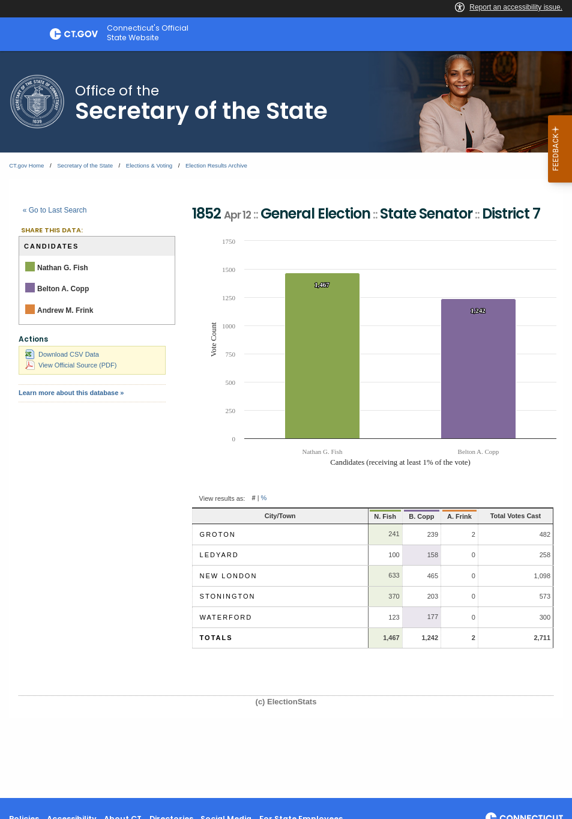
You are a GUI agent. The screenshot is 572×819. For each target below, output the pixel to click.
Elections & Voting (149, 165)
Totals (216, 637)
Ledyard (219, 554)
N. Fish (357, 516)
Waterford (226, 617)
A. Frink (437, 516)
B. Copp (395, 516)
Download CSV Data (62, 354)
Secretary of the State (85, 165)
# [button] (253, 498)
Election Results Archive (216, 165)
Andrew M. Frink (65, 310)
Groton (218, 534)
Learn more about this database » (71, 392)
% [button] (264, 498)
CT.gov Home (26, 165)
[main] (286, 424)
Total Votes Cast (505, 515)
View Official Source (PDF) (70, 365)
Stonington (228, 596)
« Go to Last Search (55, 210)
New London (228, 575)
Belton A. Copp (63, 289)
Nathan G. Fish (62, 268)
